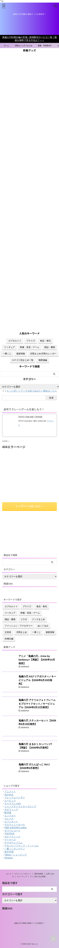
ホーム (7, 46)
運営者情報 (38, 874)
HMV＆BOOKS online (15, 827)
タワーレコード (12, 830)
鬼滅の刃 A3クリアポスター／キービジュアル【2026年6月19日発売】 (37, 680)
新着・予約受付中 (46, 46)
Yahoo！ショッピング (15, 855)
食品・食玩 (45, 340)
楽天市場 (9, 852)
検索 (51, 398)
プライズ (30, 340)
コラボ (24, 619)
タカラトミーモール (14, 824)
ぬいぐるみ (43, 625)
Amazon (8, 858)
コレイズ (9, 818)
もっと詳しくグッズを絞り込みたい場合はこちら (32, 391)
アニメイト (10, 791)
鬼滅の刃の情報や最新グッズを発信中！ (29, 923)
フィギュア (9, 347)
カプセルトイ (14, 340)
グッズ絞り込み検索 (37, 877)
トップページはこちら (29, 506)
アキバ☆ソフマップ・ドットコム (21, 846)
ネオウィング (11, 809)
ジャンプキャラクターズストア (20, 806)
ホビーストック (12, 836)
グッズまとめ (38, 619)
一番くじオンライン (14, 849)
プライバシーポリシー (22, 874)
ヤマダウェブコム (13, 843)
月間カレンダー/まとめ (25, 46)
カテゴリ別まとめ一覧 (22, 360)
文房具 (8, 632)
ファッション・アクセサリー (18, 625)
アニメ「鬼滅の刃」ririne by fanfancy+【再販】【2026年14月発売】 (37, 660)
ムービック (10, 800)
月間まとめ (21, 632)
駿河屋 (7, 812)
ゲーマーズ (10, 839)
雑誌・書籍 (49, 347)
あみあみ (9, 794)
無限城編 (42, 360)
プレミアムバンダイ (14, 797)
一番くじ (7, 353)
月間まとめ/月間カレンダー (43, 353)
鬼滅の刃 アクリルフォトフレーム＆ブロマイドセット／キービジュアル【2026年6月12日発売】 (37, 704)
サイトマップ (22, 877)
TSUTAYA (9, 833)
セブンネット (11, 821)
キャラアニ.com (12, 803)
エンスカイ (10, 815)
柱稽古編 (9, 638)
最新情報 (20, 353)
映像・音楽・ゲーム (29, 347)
